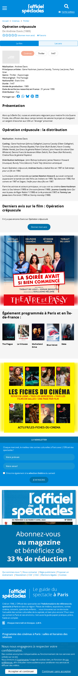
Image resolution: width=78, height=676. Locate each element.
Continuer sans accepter (56, 671)
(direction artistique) (47, 163)
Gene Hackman (29, 69)
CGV (30, 574)
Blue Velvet (52, 345)
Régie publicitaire (47, 572)
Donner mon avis (39, 227)
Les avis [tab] (58, 43)
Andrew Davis (21, 66)
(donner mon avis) (26, 35)
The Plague (7, 344)
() (26, 143)
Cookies (62, 574)
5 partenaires (23, 659)
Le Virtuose (22, 344)
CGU (37, 574)
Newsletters (20, 574)
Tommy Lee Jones (60, 69)
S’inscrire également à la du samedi (30, 473)
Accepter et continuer (21, 671)
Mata (64, 344)
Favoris (41, 35)
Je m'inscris (39, 479)
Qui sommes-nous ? (11, 572)
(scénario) (36, 160)
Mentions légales (49, 574)
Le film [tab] (19, 43)
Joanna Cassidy (44, 69)
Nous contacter (30, 572)
